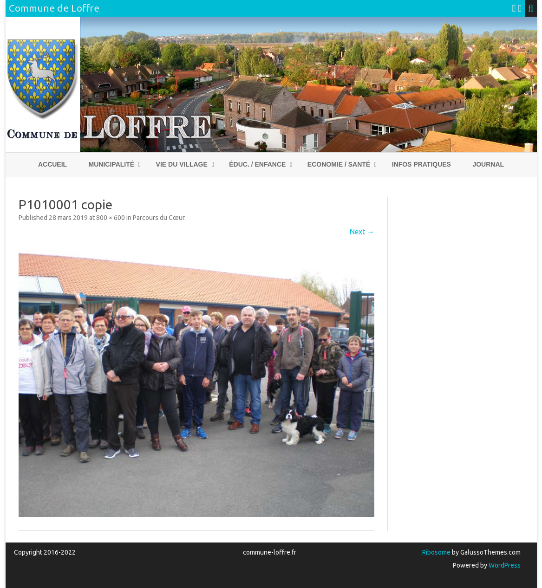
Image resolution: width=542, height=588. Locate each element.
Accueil (52, 164)
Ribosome (436, 552)
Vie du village (182, 164)
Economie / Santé (338, 164)
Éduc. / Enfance (257, 164)
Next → (362, 231)
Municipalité (112, 164)
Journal (488, 164)
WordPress (504, 565)
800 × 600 (110, 217)
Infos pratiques (421, 164)
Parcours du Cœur (158, 217)
